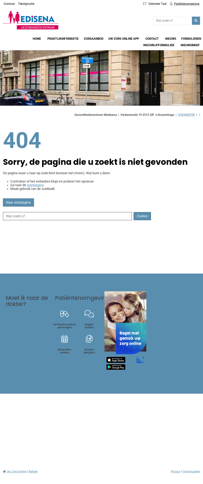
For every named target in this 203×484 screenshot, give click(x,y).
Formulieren (191, 38)
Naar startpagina (18, 202)
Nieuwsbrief (190, 45)
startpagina (35, 185)
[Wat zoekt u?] (172, 21)
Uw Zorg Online (17, 471)
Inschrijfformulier (158, 45)
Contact (152, 38)
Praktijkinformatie (63, 38)
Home (37, 38)
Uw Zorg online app (123, 38)
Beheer (33, 471)
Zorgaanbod (93, 38)
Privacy (175, 471)
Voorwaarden (191, 471)
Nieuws (170, 38)
